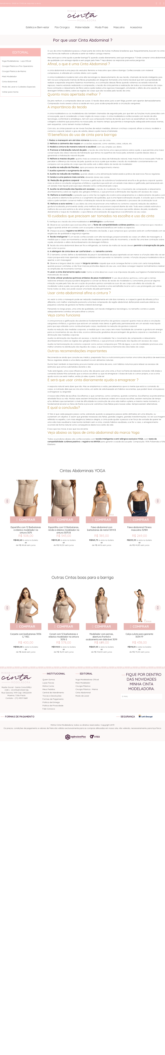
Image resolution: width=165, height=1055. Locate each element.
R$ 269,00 (138, 536)
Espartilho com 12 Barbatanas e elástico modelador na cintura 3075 (25, 530)
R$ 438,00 (138, 642)
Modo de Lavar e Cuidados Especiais (18, 87)
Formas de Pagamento (53, 699)
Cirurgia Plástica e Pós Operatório (17, 66)
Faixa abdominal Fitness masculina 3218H (138, 528)
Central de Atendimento (53, 692)
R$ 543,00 (63, 536)
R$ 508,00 (25, 536)
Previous (7, 501)
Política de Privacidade (53, 705)
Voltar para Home (10, 92)
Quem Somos (49, 679)
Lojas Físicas (48, 683)
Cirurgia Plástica (83, 686)
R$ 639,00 (101, 642)
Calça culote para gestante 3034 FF (138, 635)
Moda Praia (101, 27)
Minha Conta (48, 686)
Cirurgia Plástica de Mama (14, 71)
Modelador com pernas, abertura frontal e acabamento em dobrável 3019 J (101, 637)
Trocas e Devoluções (52, 696)
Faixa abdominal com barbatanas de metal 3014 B (101, 528)
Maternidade (82, 27)
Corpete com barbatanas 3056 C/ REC (25, 635)
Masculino (119, 27)
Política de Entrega (51, 702)
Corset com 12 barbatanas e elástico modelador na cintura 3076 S (63, 637)
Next (158, 501)
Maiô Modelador (9, 76)
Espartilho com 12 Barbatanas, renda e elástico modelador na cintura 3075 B (63, 530)
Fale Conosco (49, 709)
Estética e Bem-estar (37, 27)
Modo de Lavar (82, 696)
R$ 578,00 (63, 642)
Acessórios (136, 27)
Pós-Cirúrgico (62, 27)
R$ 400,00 (25, 642)
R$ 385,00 (101, 536)
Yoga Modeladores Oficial (87, 679)
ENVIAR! (156, 696)
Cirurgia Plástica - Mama (87, 689)
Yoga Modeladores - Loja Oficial (16, 61)
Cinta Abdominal (9, 81)
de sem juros (25, 542)
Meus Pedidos (49, 689)
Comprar (26, 520)
